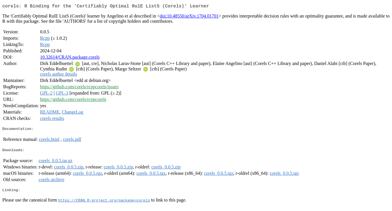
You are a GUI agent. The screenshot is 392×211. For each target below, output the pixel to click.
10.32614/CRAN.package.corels (70, 58)
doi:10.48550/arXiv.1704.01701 (189, 17)
